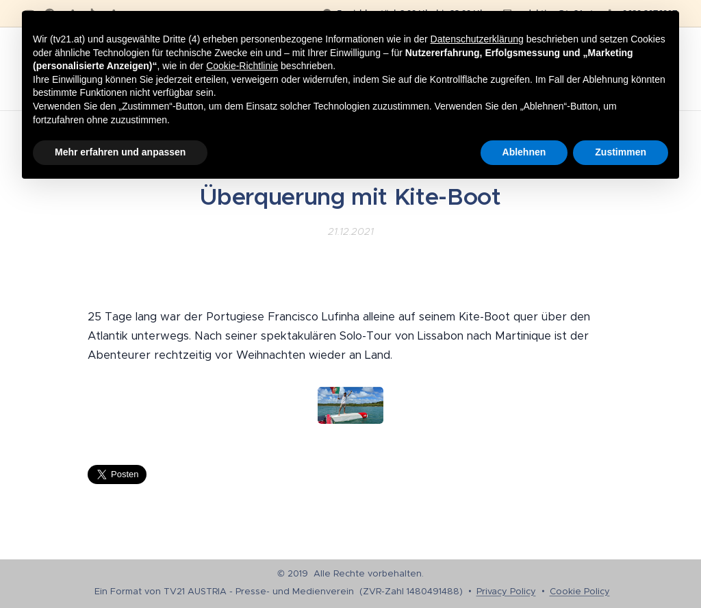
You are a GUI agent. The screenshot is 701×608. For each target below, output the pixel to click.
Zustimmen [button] (620, 152)
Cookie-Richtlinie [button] (242, 65)
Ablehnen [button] (524, 152)
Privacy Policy (506, 591)
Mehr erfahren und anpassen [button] (120, 152)
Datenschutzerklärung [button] (477, 39)
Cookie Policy (580, 591)
